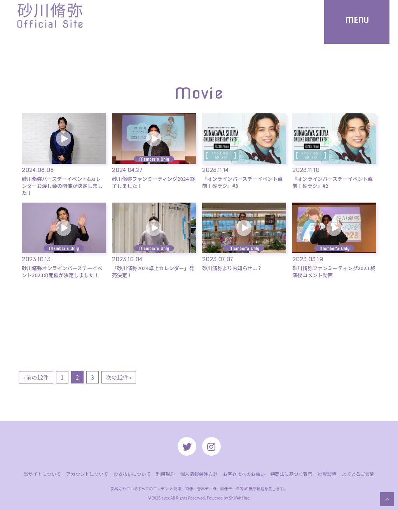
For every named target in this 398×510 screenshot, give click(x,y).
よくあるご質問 (358, 473)
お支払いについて (132, 473)
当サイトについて (42, 473)
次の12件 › (118, 377)
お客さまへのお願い (244, 473)
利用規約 (165, 473)
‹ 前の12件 (36, 377)
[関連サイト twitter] (187, 446)
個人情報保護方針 (198, 473)
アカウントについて (87, 473)
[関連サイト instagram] (211, 446)
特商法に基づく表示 (291, 473)
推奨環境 (327, 473)
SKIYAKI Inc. (239, 498)
